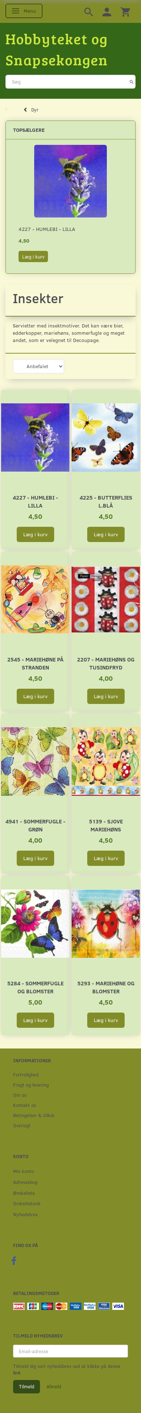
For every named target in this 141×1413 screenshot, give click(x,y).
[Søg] (132, 81)
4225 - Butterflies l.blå (106, 501)
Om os (20, 1095)
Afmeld (54, 1386)
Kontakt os (24, 1105)
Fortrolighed (26, 1074)
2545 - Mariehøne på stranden (35, 663)
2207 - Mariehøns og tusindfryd (105, 663)
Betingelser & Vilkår (34, 1115)
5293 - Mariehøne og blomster (105, 987)
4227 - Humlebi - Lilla (47, 228)
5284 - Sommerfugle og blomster (35, 987)
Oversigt (22, 1125)
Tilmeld (26, 1386)
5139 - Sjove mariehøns (106, 825)
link (17, 1372)
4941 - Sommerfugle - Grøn (35, 825)
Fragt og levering (31, 1085)
